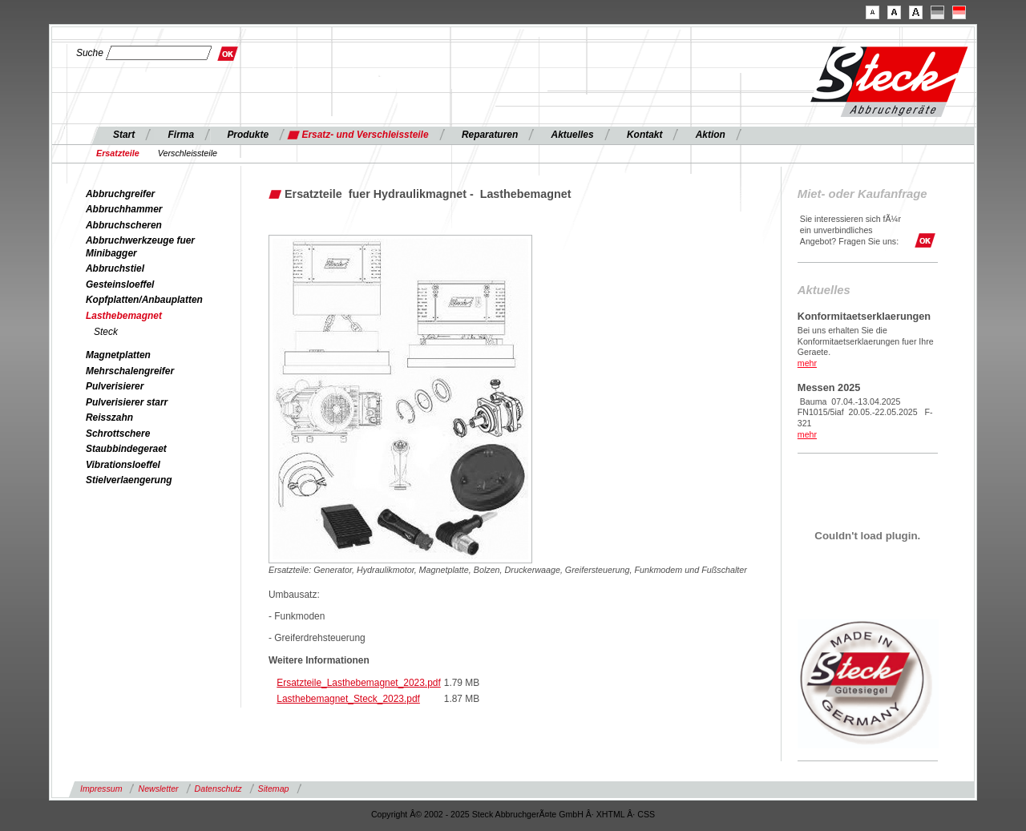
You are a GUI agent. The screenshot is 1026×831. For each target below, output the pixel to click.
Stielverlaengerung (129, 480)
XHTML (610, 814)
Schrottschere (118, 433)
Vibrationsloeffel (123, 464)
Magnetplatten (118, 355)
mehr (807, 363)
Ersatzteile (117, 153)
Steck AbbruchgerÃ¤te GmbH (528, 814)
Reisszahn (109, 417)
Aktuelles (572, 134)
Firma (181, 134)
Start (124, 134)
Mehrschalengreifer (130, 371)
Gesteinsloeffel (120, 284)
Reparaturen (490, 134)
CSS (646, 814)
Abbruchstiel (115, 268)
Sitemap (273, 788)
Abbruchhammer (124, 209)
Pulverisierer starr (127, 402)
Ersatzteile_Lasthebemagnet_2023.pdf (358, 682)
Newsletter (158, 788)
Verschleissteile (187, 153)
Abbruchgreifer (120, 194)
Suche (89, 52)
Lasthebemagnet (124, 315)
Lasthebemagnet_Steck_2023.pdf (348, 698)
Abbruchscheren (124, 225)
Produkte (248, 134)
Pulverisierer (114, 386)
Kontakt (644, 134)
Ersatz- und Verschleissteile (364, 134)
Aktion (710, 134)
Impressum (101, 788)
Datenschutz (218, 788)
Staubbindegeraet (126, 448)
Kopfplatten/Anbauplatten (144, 299)
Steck (106, 331)
